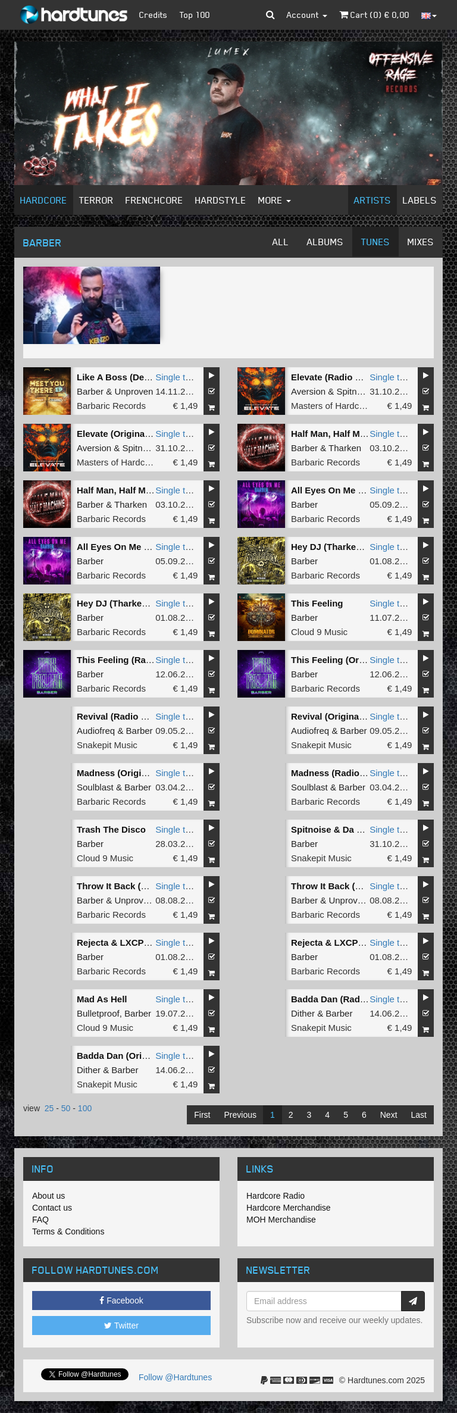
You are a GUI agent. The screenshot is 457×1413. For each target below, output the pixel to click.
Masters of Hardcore (331, 406)
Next (388, 1115)
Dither (303, 1013)
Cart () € (374, 15)
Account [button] (307, 15)
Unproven (133, 391)
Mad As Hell (102, 999)
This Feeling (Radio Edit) (129, 660)
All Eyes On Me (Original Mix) (139, 547)
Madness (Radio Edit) (336, 773)
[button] (270, 15)
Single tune (177, 377)
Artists (372, 200)
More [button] (274, 200)
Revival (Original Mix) (336, 716)
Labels (420, 200)
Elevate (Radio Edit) (333, 377)
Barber (90, 391)
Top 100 (195, 15)
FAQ (40, 1219)
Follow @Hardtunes (175, 1377)
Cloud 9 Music (319, 632)
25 (49, 1108)
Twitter (121, 1325)
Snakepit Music (107, 745)
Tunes (375, 242)
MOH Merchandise (281, 1219)
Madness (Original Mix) (125, 773)
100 (85, 1108)
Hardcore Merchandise (288, 1207)
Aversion (308, 391)
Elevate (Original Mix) (122, 434)
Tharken (344, 448)
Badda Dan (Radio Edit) (340, 999)
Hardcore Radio (275, 1196)
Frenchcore (154, 200)
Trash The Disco (111, 829)
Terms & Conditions (68, 1231)
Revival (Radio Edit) (119, 716)
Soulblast (95, 787)
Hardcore (43, 200)
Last (419, 1115)
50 (66, 1108)
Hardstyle (220, 200)
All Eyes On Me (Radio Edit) (349, 490)
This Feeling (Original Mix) (347, 660)
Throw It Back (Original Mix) (350, 886)
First (202, 1115)
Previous (240, 1115)
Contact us (52, 1207)
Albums (325, 242)
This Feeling (317, 603)
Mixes (421, 242)
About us (48, 1196)
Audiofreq (96, 731)
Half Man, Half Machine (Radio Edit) (366, 434)
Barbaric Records (111, 406)
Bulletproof (98, 1013)
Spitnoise (354, 391)
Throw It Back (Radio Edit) (132, 886)
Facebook (121, 1300)
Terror (96, 200)
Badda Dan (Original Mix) (130, 1056)
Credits (153, 15)
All (281, 242)
